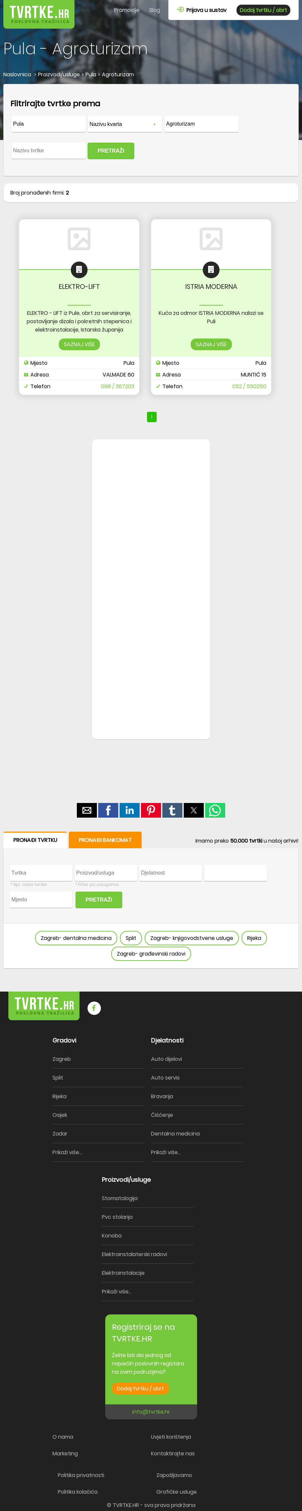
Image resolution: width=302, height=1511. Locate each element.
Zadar (59, 1133)
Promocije (126, 10)
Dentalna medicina (175, 1133)
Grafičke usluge (176, 1492)
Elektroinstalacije (123, 1273)
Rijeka (254, 938)
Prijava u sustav (201, 10)
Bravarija (162, 1096)
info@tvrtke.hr (151, 1412)
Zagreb (61, 1059)
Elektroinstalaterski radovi (134, 1254)
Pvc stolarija (117, 1217)
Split (131, 938)
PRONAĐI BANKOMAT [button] (105, 840)
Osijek (59, 1115)
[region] (151, 546)
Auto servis (165, 1078)
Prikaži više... (67, 1152)
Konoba (112, 1235)
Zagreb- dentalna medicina (76, 938)
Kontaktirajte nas (173, 1453)
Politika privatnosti (81, 1475)
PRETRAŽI (111, 151)
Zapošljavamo (174, 1475)
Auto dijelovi (166, 1059)
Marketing (65, 1453)
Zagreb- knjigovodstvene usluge (191, 938)
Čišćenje (162, 1115)
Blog (154, 10)
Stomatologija (120, 1198)
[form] (151, 130)
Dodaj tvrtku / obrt (263, 10)
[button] (87, 810)
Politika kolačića (78, 1492)
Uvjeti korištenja (171, 1437)
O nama (62, 1437)
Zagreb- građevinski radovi (151, 954)
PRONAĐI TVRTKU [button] (35, 840)
